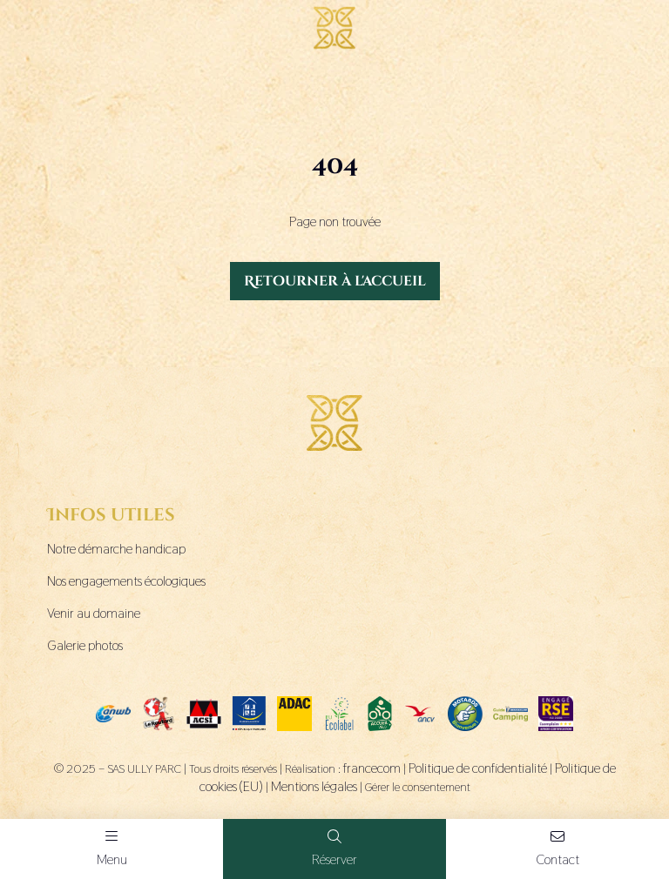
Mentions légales (314, 786)
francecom (372, 768)
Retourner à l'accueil (335, 281)
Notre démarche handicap (116, 549)
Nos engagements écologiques (126, 581)
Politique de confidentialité (478, 768)
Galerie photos (85, 645)
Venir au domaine (93, 613)
